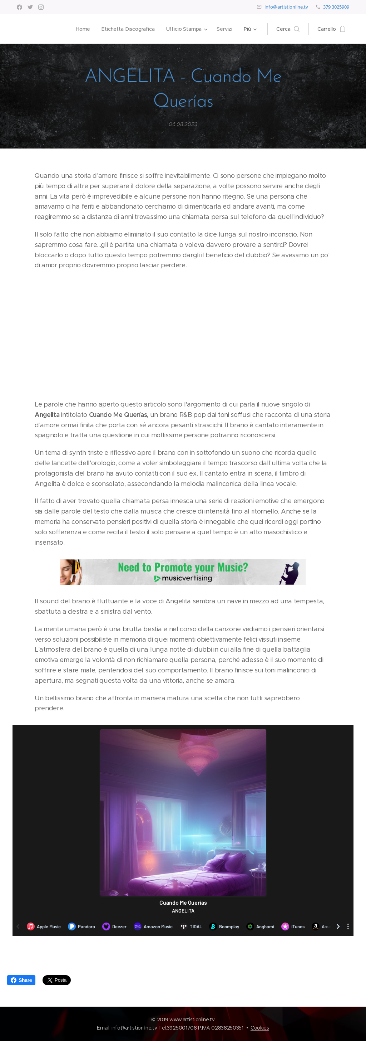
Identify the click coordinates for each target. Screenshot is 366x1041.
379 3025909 (336, 7)
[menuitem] (83, 29)
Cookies (260, 1028)
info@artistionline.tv (286, 7)
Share (21, 980)
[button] (287, 29)
